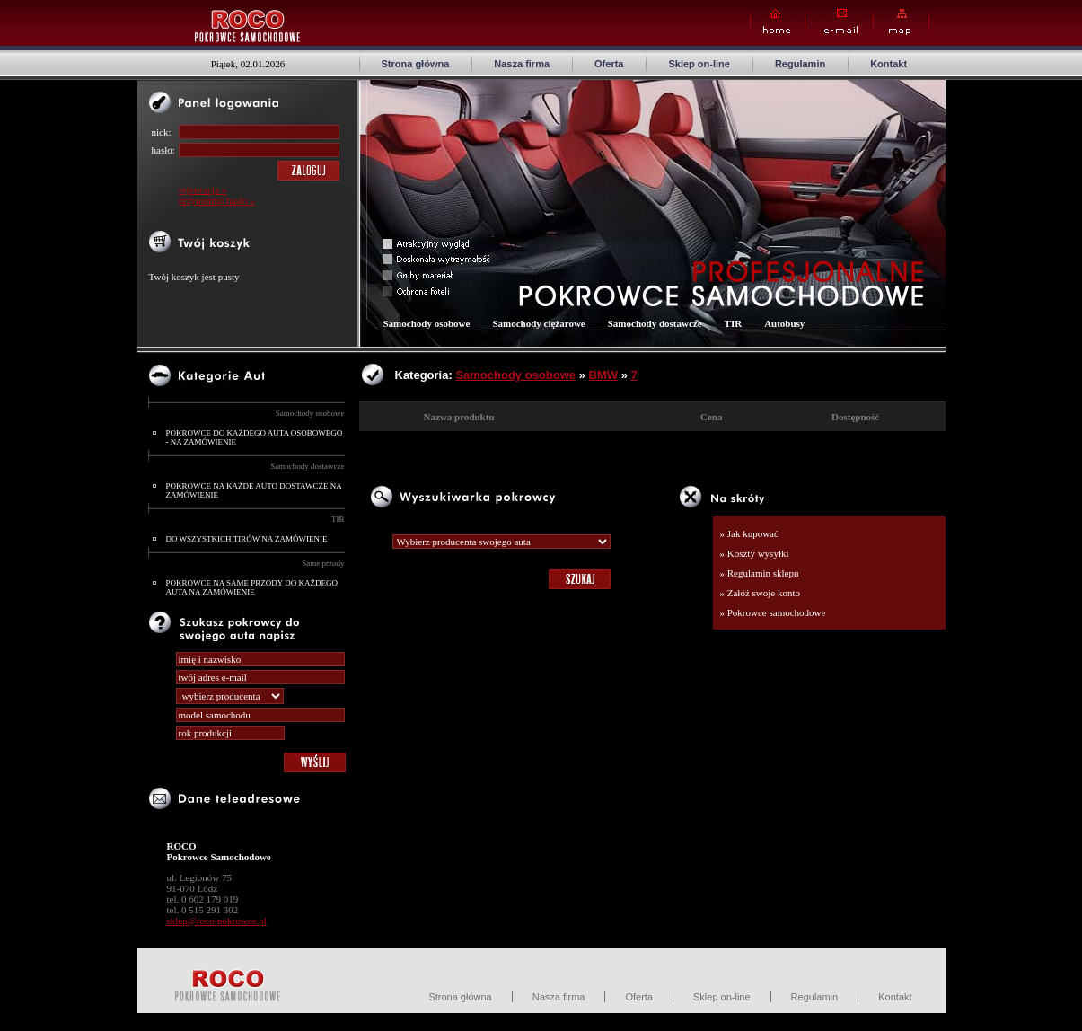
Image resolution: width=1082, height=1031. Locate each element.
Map (901, 22)
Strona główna (416, 63)
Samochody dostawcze (307, 466)
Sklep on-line (698, 63)
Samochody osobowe (310, 413)
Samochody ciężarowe (538, 323)
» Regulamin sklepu (759, 573)
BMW (604, 375)
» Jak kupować (749, 533)
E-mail (839, 22)
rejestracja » (202, 189)
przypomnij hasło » (217, 200)
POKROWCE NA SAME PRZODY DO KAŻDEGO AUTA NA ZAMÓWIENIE (252, 587)
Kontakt (888, 63)
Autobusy (784, 323)
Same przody (323, 563)
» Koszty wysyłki (754, 553)
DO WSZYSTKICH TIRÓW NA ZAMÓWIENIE (247, 538)
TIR (338, 519)
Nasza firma (522, 63)
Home (777, 22)
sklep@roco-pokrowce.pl (217, 920)
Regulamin (800, 63)
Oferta (608, 63)
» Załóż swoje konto (760, 592)
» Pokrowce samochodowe (773, 612)
